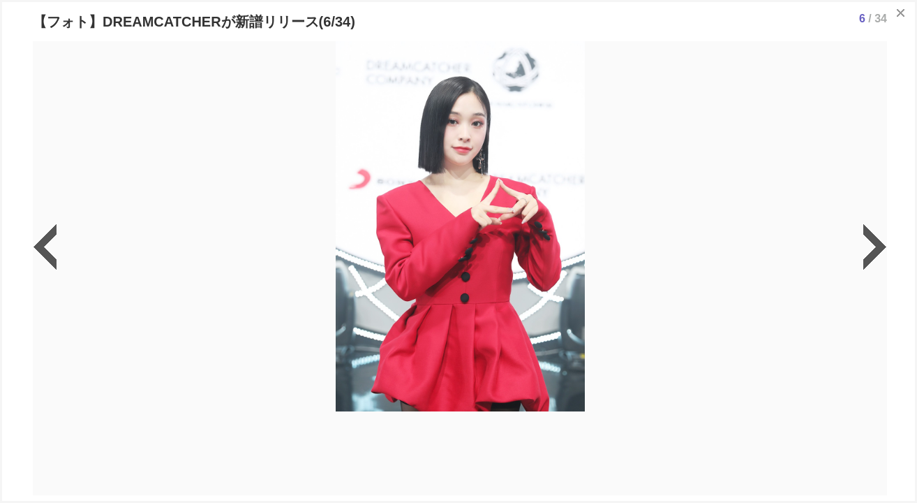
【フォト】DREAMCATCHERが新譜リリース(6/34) (194, 21)
